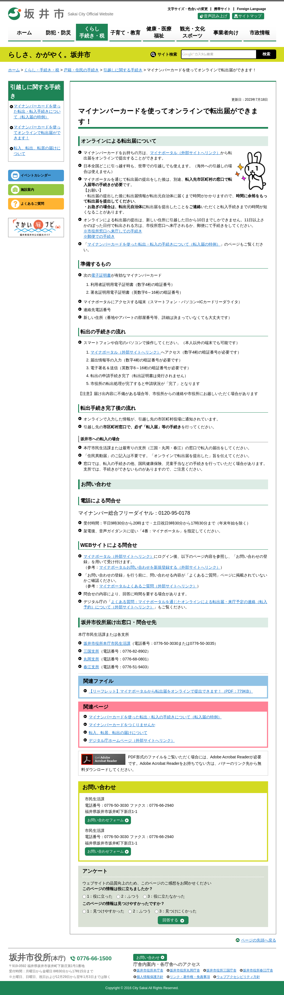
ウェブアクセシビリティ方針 (238, 977)
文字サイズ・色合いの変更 (188, 9)
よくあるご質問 (32, 204)
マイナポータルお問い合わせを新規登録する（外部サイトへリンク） (159, 567)
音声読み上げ (215, 16)
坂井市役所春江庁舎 (258, 970)
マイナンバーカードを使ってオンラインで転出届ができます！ (37, 132)
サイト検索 (164, 54)
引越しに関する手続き (122, 70)
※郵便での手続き (99, 236)
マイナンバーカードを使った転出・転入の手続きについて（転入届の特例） (153, 244)
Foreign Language (251, 9)
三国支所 (91, 651)
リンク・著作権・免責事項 (190, 977)
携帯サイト (222, 9)
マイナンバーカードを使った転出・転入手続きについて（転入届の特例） (37, 111)
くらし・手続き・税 (41, 70)
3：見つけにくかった (178, 911)
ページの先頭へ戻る (258, 940)
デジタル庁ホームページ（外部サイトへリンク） (132, 740)
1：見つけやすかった (105, 911)
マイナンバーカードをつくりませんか (122, 725)
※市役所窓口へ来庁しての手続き (112, 231)
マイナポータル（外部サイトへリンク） (185, 152)
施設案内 (27, 190)
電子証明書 (101, 275)
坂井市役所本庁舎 (150, 970)
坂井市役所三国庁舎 (221, 970)
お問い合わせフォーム (105, 820)
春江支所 (91, 667)
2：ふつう (130, 896)
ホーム (14, 70)
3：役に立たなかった (166, 896)
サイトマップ (250, 16)
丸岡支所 (91, 659)
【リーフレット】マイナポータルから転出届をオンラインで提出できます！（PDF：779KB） (171, 691)
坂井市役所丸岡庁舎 (185, 970)
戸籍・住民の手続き (81, 70)
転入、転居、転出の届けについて (118, 732)
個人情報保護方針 (150, 977)
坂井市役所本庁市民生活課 (106, 643)
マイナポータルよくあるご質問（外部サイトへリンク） (148, 586)
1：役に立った (100, 896)
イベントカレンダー (36, 175)
